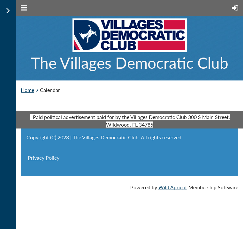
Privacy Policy (43, 158)
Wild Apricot (172, 187)
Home (27, 90)
